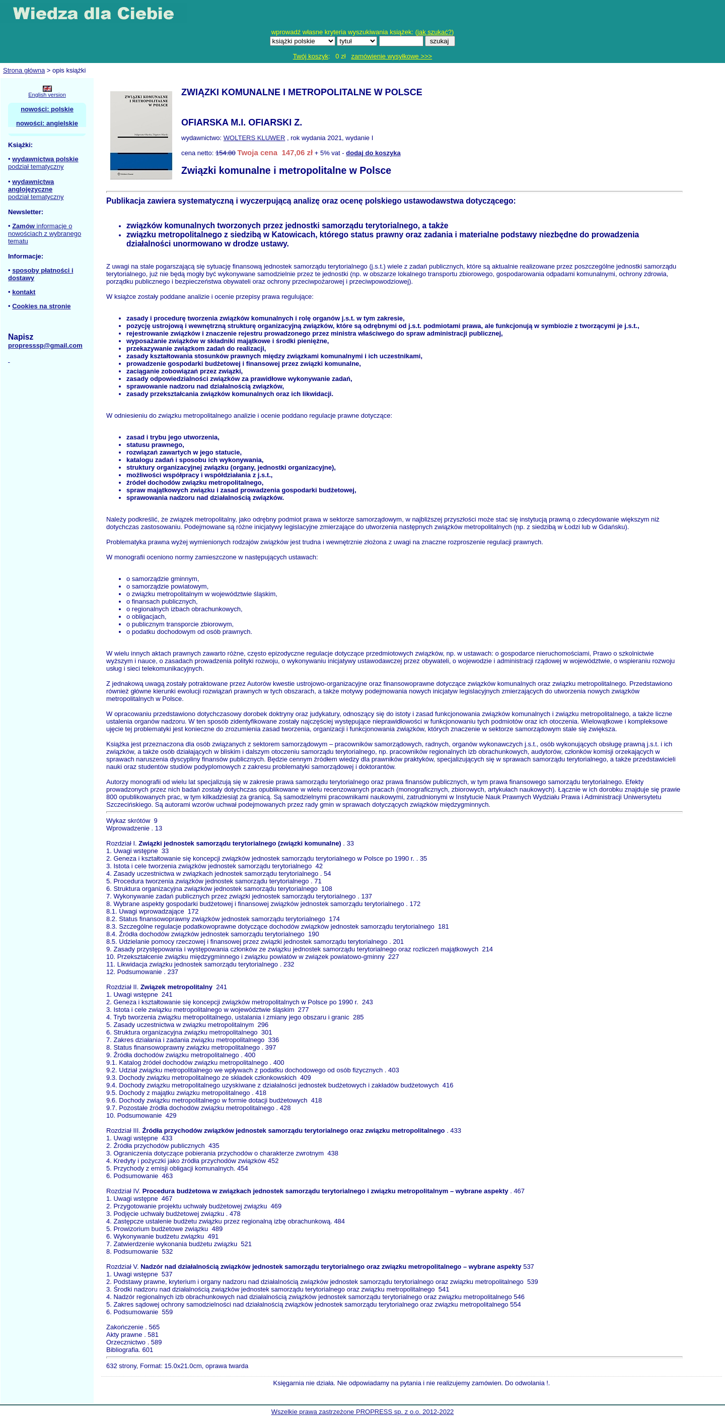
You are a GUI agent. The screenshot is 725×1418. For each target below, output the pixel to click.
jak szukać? (434, 32)
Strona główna (24, 70)
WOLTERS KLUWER (254, 138)
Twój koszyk (310, 56)
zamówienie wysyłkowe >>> (391, 56)
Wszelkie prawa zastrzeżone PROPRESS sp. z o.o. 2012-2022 (362, 1411)
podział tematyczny (36, 166)
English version (47, 95)
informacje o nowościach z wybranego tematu (44, 233)
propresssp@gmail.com (45, 345)
